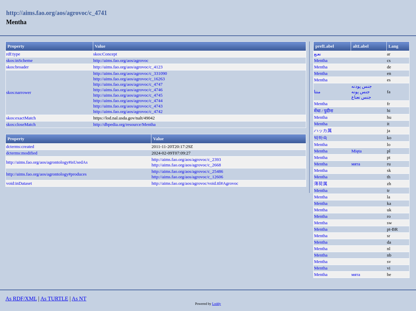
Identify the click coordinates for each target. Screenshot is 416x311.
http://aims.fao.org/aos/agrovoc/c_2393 (186, 159)
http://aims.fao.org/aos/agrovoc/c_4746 (128, 89)
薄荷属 (320, 183)
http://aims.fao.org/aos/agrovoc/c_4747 (128, 84)
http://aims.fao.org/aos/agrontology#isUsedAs (47, 162)
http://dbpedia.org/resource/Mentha (124, 124)
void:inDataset (19, 183)
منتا (317, 91)
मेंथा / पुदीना (323, 110)
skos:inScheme (19, 60)
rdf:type (13, 53)
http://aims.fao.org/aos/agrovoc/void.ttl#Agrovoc (194, 183)
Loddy (216, 304)
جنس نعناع (361, 97)
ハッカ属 (323, 130)
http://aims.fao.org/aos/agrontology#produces (46, 174)
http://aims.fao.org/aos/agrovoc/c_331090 (130, 73)
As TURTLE (54, 298)
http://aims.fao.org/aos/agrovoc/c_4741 (56, 13)
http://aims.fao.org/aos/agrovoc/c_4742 (128, 111)
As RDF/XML (21, 298)
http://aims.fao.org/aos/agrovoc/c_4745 (128, 95)
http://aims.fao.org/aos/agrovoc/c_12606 (187, 176)
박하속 (320, 137)
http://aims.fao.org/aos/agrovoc (120, 60)
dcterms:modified (21, 153)
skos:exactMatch (21, 117)
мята (355, 163)
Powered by (203, 304)
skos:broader (17, 66)
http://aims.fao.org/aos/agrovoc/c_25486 (187, 171)
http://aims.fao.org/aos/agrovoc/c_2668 (186, 164)
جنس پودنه (361, 86)
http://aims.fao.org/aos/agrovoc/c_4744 (128, 100)
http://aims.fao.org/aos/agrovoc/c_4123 (128, 66)
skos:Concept (105, 53)
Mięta (356, 150)
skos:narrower (18, 92)
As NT (79, 298)
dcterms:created (20, 146)
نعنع (317, 53)
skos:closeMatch (21, 124)
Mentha (321, 60)
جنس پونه (360, 91)
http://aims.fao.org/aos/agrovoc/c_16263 (129, 78)
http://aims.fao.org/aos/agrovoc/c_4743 (128, 106)
